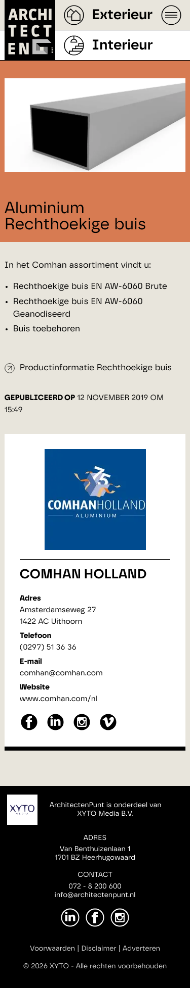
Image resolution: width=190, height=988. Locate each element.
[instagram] (81, 729)
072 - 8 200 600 (94, 886)
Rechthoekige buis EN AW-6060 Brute (91, 286)
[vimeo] (108, 729)
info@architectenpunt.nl (95, 895)
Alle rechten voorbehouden (121, 966)
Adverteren (141, 948)
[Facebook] (95, 917)
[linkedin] (55, 729)
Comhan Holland (83, 574)
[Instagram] (119, 917)
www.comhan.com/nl (58, 699)
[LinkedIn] (70, 917)
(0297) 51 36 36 (48, 647)
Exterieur (122, 15)
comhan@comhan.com (61, 673)
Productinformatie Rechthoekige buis (96, 368)
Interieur (122, 45)
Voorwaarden (52, 948)
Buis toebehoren (46, 329)
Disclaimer (98, 948)
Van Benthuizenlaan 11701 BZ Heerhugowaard (95, 853)
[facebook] (29, 729)
